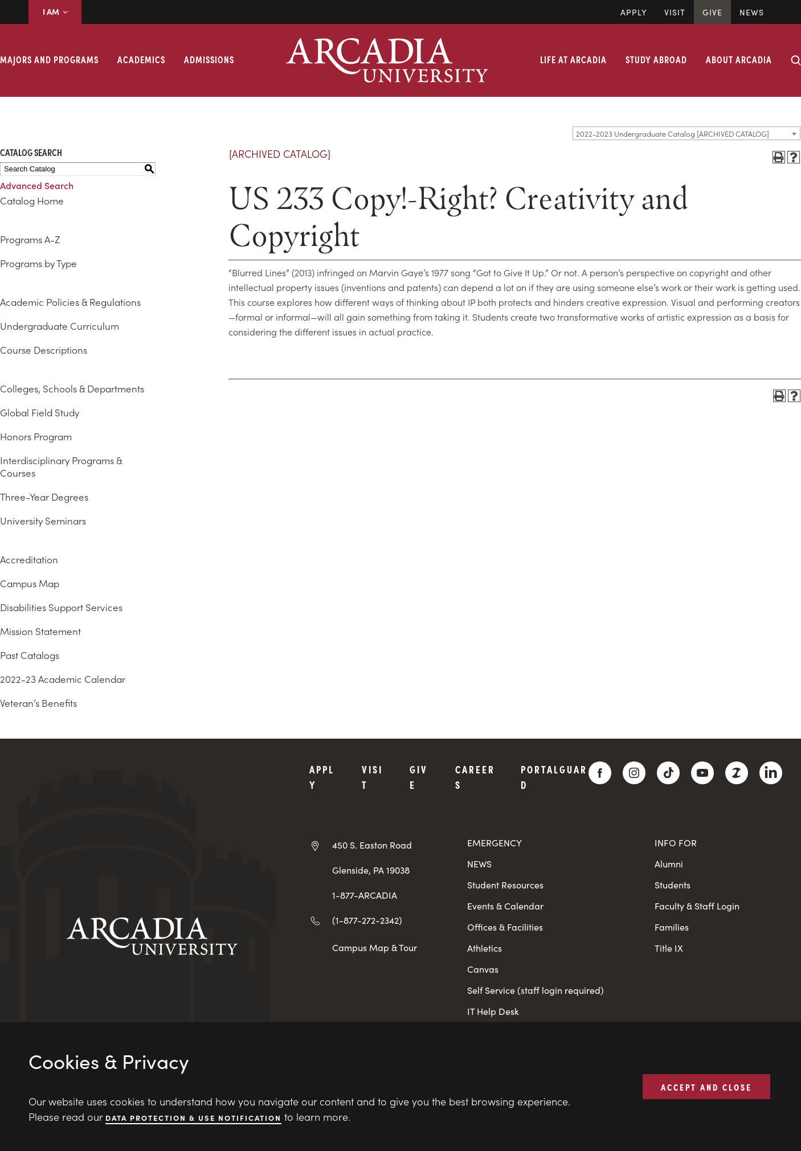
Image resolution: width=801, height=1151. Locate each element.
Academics (141, 59)
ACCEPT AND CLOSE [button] (706, 1086)
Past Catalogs (29, 655)
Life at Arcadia (573, 59)
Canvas (482, 969)
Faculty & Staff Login (697, 906)
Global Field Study (39, 412)
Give (712, 12)
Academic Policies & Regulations (70, 302)
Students (672, 885)
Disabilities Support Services (61, 607)
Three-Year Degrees (44, 496)
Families (672, 927)
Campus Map (29, 583)
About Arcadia (739, 59)
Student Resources (505, 885)
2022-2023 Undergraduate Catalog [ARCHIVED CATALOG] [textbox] (672, 133)
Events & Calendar (505, 906)
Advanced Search (36, 185)
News (751, 12)
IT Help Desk (493, 1011)
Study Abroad (656, 59)
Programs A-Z (30, 239)
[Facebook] (600, 772)
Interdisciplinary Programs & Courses (61, 466)
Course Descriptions (43, 349)
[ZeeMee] (736, 772)
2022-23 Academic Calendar (62, 679)
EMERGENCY (494, 842)
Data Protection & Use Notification (193, 1117)
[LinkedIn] (770, 772)
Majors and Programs (49, 59)
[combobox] (686, 133)
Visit (674, 12)
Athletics (484, 948)
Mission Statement (40, 631)
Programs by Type (38, 263)
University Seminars (43, 520)
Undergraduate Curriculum (59, 326)
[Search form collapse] (796, 60)
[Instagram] (634, 772)
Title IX (669, 948)
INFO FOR (676, 842)
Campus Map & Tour (374, 947)
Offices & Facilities (505, 927)
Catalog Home (32, 200)
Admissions (209, 59)
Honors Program (36, 436)
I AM (55, 11)
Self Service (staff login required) (535, 990)
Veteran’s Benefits (38, 703)
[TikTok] (668, 772)
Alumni (669, 864)
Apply (633, 12)
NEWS (479, 864)
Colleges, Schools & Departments (72, 388)
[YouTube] (702, 772)
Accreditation (29, 559)
